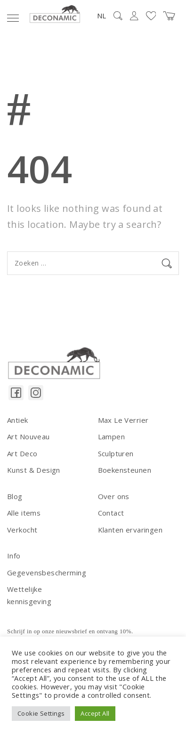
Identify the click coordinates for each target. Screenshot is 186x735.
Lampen (111, 436)
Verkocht (22, 529)
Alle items (23, 512)
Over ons (113, 496)
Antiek (17, 420)
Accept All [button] (95, 713)
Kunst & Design (33, 470)
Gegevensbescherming (46, 572)
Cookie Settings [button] (41, 713)
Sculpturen (116, 453)
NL (101, 15)
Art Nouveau (28, 436)
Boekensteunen (124, 470)
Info (14, 555)
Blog (15, 496)
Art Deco (22, 453)
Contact (111, 512)
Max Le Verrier (123, 420)
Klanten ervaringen (130, 529)
